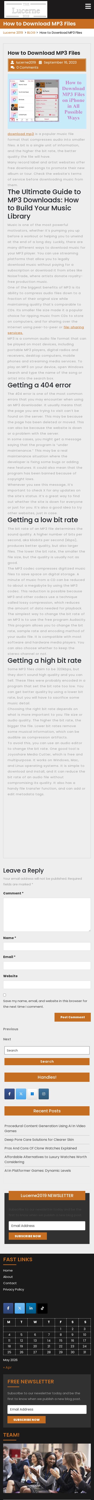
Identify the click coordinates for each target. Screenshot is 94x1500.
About (8, 1276)
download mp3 (21, 134)
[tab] (88, 6)
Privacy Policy (13, 1289)
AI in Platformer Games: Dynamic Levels (37, 1170)
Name (9, 938)
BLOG (31, 32)
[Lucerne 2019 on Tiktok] (42, 1308)
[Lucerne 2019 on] (55, 1093)
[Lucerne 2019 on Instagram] (44, 1094)
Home (8, 1270)
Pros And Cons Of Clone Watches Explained (40, 1148)
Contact (10, 1283)
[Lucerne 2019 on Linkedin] (31, 1308)
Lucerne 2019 (13, 32)
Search (47, 1061)
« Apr (7, 1367)
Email (9, 957)
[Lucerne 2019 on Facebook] (9, 1094)
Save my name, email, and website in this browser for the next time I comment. (45, 1004)
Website (10, 976)
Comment (13, 893)
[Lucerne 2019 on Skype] (32, 1094)
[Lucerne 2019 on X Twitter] (21, 1094)
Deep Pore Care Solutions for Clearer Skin (39, 1139)
